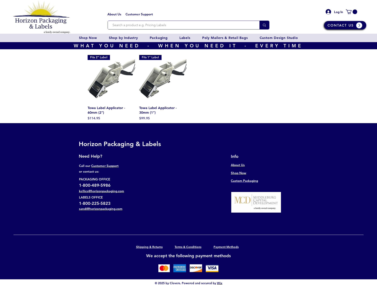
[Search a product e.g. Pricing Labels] (181, 25)
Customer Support (139, 14)
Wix (219, 283)
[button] (88, 38)
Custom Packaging (244, 181)
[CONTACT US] (345, 25)
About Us (114, 14)
